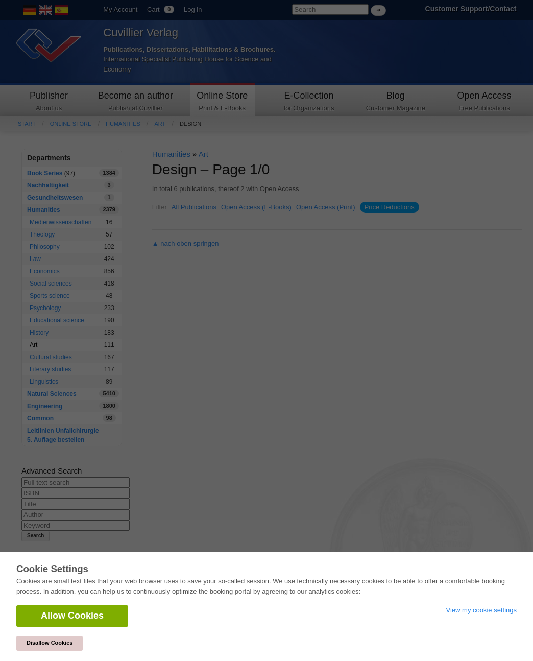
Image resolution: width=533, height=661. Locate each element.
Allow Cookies (72, 615)
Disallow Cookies (49, 643)
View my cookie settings (481, 610)
